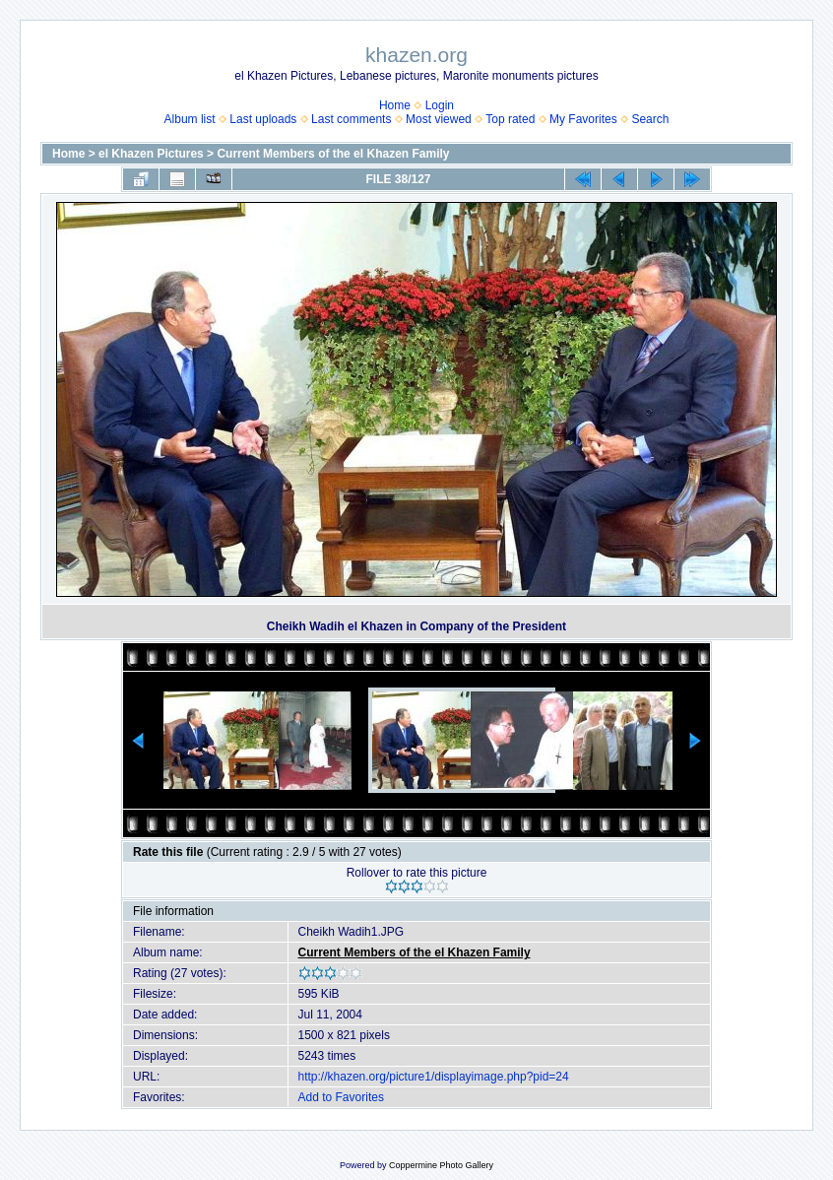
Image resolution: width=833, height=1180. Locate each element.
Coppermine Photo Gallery (441, 1165)
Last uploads (262, 119)
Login (439, 105)
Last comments (351, 119)
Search (650, 119)
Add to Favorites (341, 1097)
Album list (190, 119)
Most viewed (439, 119)
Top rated (510, 119)
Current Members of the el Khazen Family (333, 154)
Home (395, 105)
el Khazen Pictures (151, 154)
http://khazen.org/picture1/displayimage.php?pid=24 (433, 1076)
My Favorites (583, 119)
